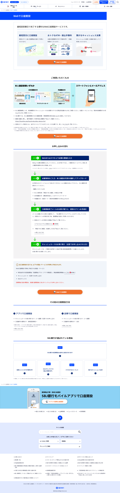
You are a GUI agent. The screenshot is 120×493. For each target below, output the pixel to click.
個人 (14, 2)
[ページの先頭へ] (60, 418)
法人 (24, 2)
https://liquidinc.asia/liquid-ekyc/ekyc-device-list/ (30, 121)
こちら (66, 124)
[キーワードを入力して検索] (79, 432)
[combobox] (60, 432)
